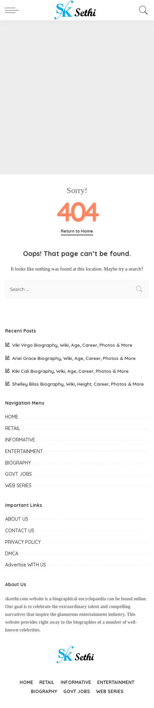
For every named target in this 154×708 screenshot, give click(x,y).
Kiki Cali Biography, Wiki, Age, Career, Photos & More (70, 371)
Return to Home (77, 231)
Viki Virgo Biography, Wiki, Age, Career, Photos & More (72, 345)
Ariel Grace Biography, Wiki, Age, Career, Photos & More (74, 358)
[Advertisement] (77, 97)
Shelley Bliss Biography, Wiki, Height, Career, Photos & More (78, 384)
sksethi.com (16, 598)
